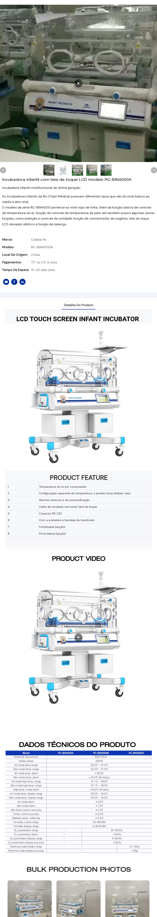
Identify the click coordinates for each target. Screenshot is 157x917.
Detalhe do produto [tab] (78, 305)
